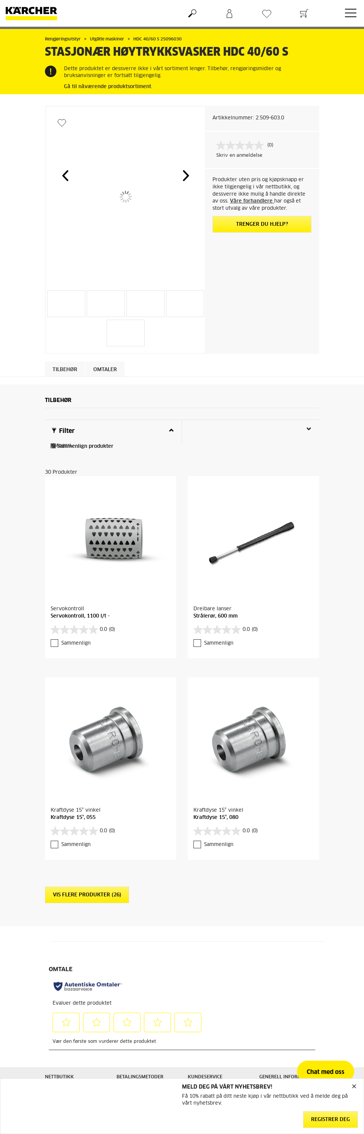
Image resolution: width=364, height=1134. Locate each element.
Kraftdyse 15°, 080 (215, 817)
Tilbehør (65, 369)
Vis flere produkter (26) (87, 895)
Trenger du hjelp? (262, 224)
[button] (65, 175)
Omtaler (105, 369)
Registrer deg (330, 1119)
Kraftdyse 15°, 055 (73, 817)
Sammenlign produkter (82, 446)
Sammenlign (76, 643)
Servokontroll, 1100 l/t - (80, 616)
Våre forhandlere (252, 201)
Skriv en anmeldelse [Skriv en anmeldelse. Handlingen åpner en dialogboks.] (239, 155)
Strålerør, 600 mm (215, 616)
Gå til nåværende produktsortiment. (108, 86)
